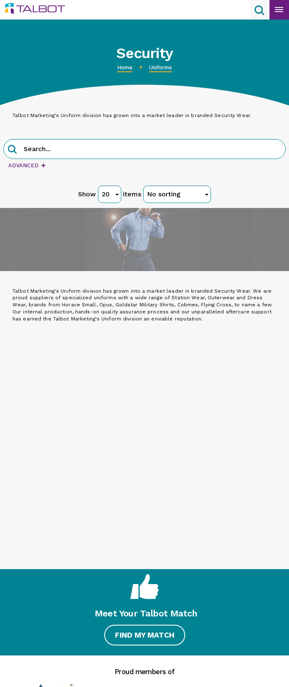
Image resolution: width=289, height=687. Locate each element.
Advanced (26, 165)
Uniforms (160, 67)
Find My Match (143, 637)
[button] (12, 150)
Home (124, 67)
